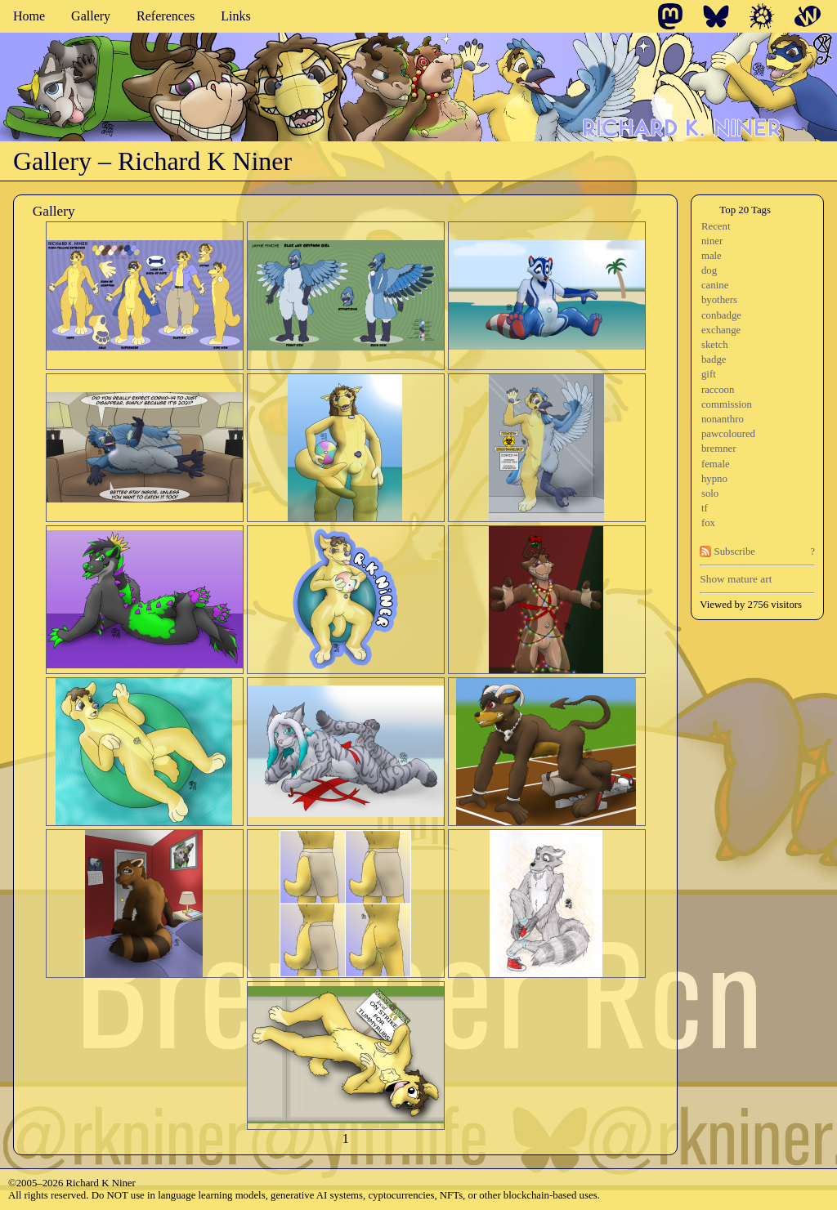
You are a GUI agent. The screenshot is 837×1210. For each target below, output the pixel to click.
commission (726, 404)
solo (709, 493)
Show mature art (736, 579)
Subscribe (727, 551)
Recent (716, 226)
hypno (714, 478)
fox (708, 523)
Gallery (90, 16)
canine (714, 285)
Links (235, 16)
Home (29, 16)
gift (708, 374)
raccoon (718, 389)
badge (714, 359)
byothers (719, 300)
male (711, 255)
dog (709, 270)
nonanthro (722, 419)
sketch (714, 344)
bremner (718, 448)
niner (712, 241)
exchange (721, 330)
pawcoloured (728, 434)
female (715, 464)
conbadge (721, 315)
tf (704, 508)
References (166, 16)
